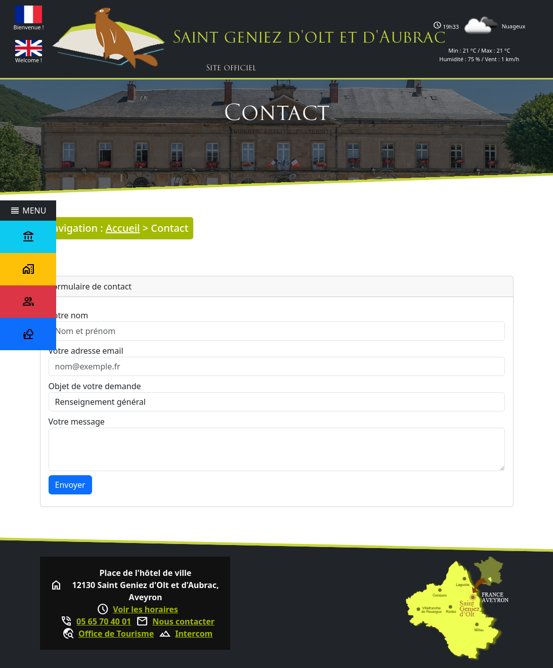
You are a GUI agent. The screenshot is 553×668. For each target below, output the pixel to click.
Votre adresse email (86, 350)
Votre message (77, 421)
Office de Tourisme (116, 633)
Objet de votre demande (95, 386)
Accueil (123, 228)
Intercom (193, 633)
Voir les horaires (145, 609)
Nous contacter (183, 621)
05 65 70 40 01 (103, 621)
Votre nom (69, 315)
